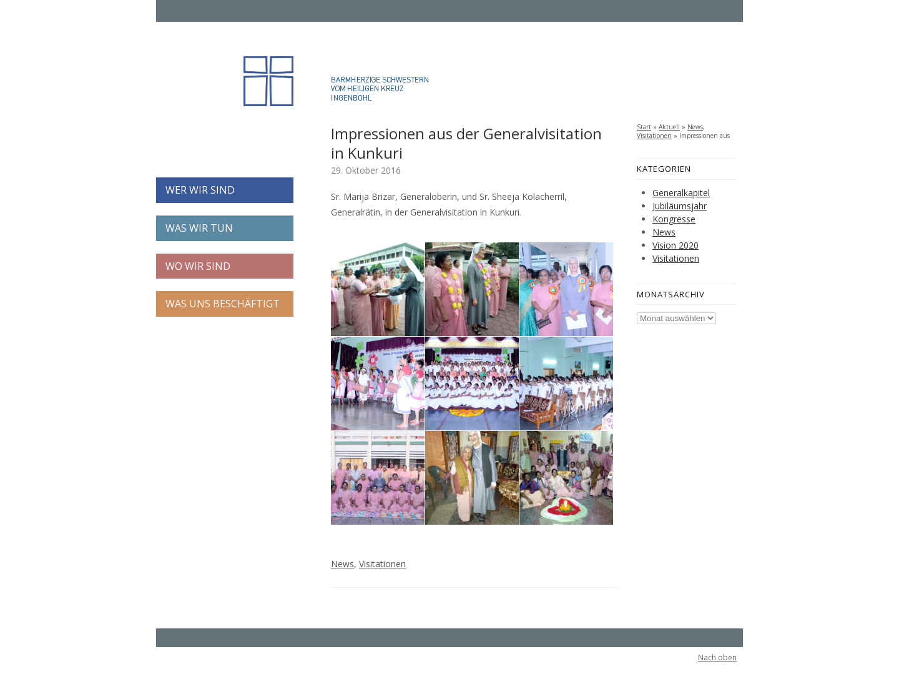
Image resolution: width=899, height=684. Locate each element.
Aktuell (669, 126)
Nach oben (717, 657)
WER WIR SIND (200, 190)
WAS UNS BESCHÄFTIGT (222, 303)
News (342, 564)
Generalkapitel (681, 193)
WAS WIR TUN (199, 228)
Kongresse (673, 219)
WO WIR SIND (197, 266)
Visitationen (382, 564)
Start (644, 126)
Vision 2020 (675, 245)
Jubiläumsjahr (679, 206)
